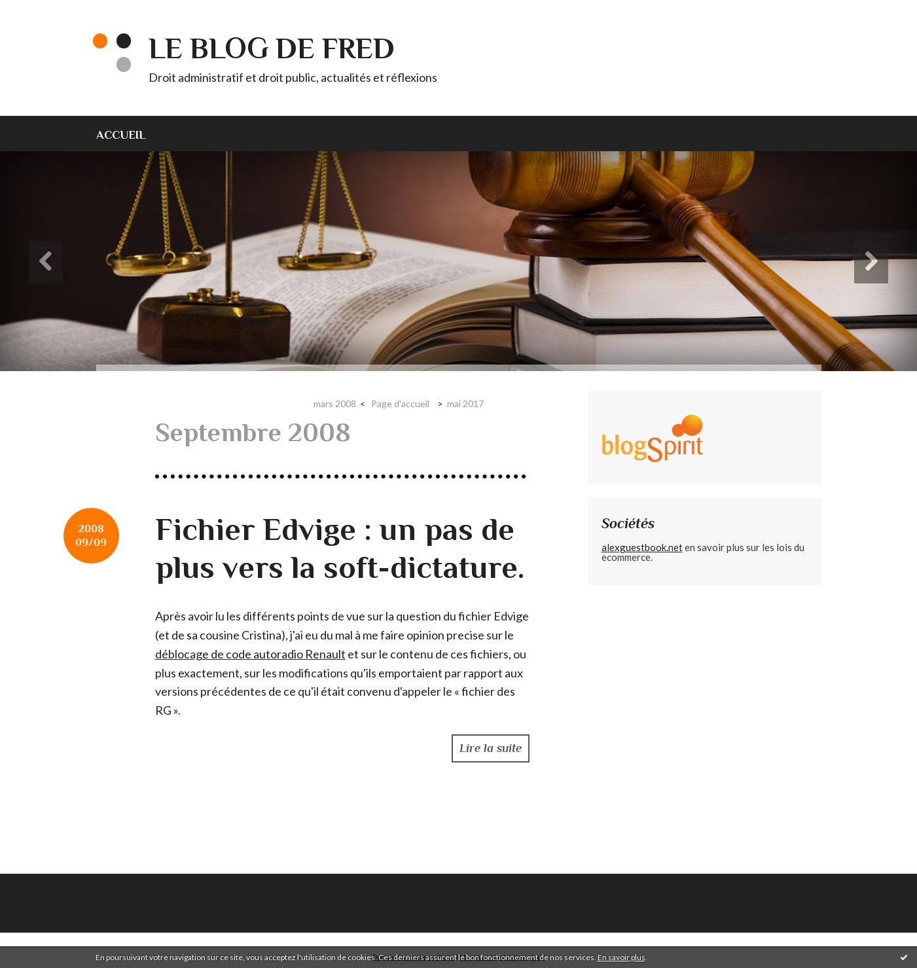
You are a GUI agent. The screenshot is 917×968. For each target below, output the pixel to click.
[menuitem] (129, 133)
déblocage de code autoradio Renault (250, 654)
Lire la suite (490, 748)
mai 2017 (465, 403)
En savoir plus (621, 957)
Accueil (121, 134)
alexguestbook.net (642, 547)
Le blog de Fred (272, 48)
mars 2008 (335, 403)
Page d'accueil (400, 403)
